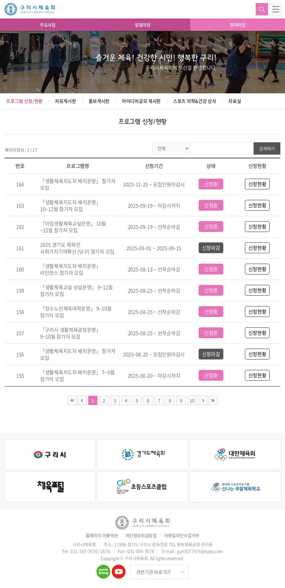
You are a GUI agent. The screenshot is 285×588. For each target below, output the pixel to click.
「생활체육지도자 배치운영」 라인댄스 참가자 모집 (70, 269)
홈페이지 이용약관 (102, 535)
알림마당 (143, 25)
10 (192, 400)
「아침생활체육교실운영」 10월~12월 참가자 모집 (73, 227)
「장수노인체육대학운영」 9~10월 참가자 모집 (76, 312)
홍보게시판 (99, 101)
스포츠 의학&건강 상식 (194, 101)
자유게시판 (65, 101)
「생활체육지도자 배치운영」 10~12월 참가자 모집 (70, 205)
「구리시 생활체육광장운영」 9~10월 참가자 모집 (70, 333)
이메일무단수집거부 (181, 535)
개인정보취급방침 (141, 535)
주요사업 (48, 25)
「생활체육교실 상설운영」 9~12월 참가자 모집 (76, 290)
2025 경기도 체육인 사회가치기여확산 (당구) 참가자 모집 (77, 248)
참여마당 (238, 25)
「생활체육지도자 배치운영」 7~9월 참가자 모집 (77, 375)
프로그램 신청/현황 (24, 101)
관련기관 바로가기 (153, 572)
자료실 (234, 101)
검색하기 (262, 9)
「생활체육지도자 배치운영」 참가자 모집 (78, 184)
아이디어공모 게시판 (141, 101)
